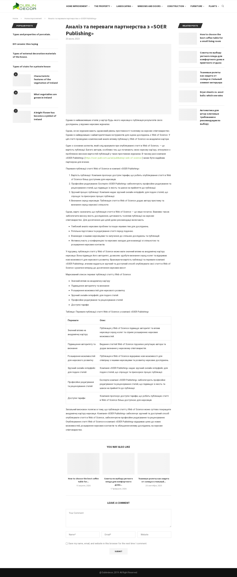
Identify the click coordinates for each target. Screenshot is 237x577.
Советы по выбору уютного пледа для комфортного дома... (118, 481)
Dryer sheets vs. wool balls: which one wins (211, 93)
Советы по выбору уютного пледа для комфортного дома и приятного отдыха (212, 57)
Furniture (196, 6)
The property (102, 6)
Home (15, 18)
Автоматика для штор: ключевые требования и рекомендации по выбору (210, 117)
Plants (213, 6)
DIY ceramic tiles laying (25, 43)
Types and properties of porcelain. (31, 34)
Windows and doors (149, 6)
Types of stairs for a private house (31, 66)
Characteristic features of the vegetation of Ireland (46, 79)
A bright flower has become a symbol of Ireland (45, 116)
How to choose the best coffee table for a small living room (211, 38)
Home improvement (77, 6)
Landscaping (123, 6)
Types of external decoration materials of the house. (34, 55)
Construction (175, 6)
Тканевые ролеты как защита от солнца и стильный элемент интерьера (211, 77)
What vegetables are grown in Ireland (45, 96)
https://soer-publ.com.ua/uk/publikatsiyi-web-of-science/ (113, 158)
